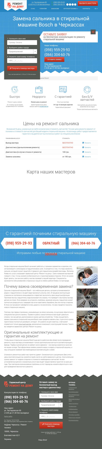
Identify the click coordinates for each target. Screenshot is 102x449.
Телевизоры (72, 406)
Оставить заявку (54, 59)
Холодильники (73, 392)
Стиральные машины (73, 388)
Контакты (86, 8)
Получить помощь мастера (22, 68)
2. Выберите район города (18, 48)
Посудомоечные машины (74, 395)
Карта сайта (8, 416)
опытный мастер (25, 324)
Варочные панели (74, 417)
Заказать (86, 143)
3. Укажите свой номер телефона (21, 57)
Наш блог (42, 440)
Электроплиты (73, 403)
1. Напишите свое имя (16, 39)
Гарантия (43, 8)
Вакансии (55, 8)
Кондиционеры (73, 420)
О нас (33, 8)
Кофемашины (73, 409)
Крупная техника (71, 8)
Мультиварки (73, 412)
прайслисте (44, 106)
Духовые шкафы (74, 415)
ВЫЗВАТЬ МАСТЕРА (87, 3)
